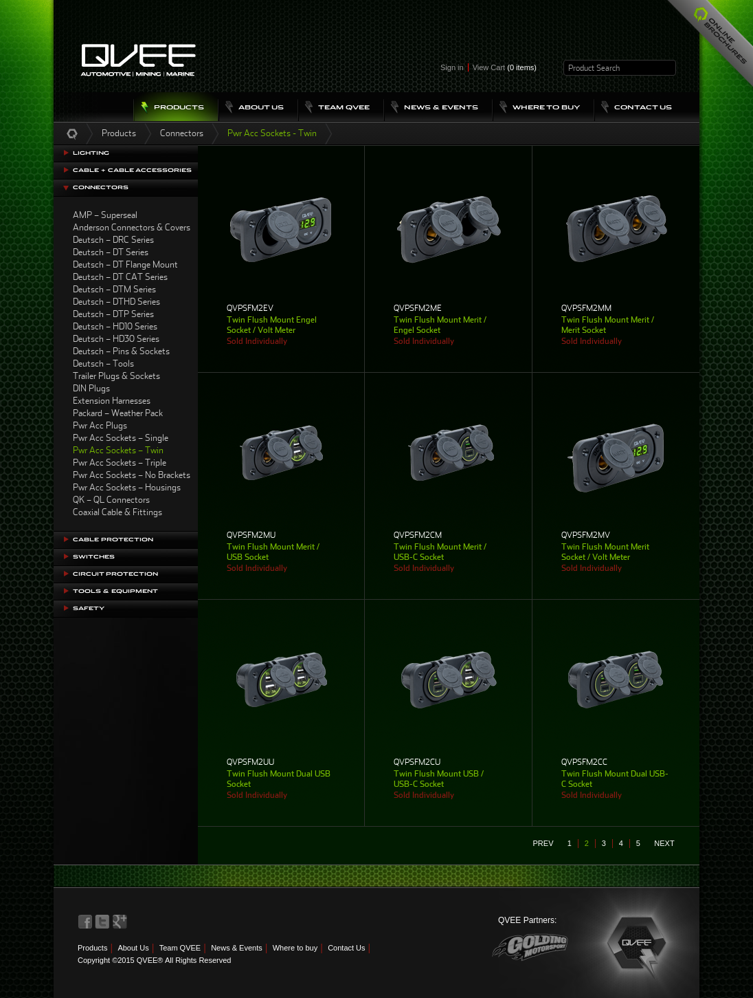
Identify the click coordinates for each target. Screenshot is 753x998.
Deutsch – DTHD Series (116, 301)
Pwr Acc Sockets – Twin (118, 450)
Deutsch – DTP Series (113, 314)
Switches (94, 556)
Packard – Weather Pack (118, 413)
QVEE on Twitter (102, 921)
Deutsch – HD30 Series (116, 339)
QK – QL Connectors (111, 500)
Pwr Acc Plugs (100, 425)
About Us (132, 948)
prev (543, 843)
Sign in (452, 67)
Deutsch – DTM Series (114, 289)
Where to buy (295, 948)
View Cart (505, 67)
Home (72, 133)
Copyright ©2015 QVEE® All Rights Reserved (154, 960)
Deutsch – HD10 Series (115, 326)
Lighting (91, 153)
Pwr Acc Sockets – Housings (127, 487)
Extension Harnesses (111, 400)
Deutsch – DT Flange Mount (125, 264)
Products (119, 133)
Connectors (181, 133)
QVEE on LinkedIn (120, 921)
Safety (88, 608)
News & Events (236, 948)
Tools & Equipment (115, 591)
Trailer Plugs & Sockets (116, 376)
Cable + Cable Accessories (132, 170)
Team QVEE (180, 948)
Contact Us (346, 948)
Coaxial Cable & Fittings (117, 512)
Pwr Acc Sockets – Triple (119, 462)
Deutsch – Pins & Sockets (121, 351)
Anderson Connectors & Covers (131, 227)
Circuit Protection (115, 574)
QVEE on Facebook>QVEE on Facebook (85, 921)
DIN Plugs (91, 388)
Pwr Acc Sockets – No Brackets (131, 475)
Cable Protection (113, 539)
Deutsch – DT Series (110, 252)
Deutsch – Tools (103, 363)
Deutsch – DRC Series (113, 240)
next (664, 843)
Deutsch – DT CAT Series (120, 277)
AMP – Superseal (105, 215)
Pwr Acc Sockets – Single (120, 438)
